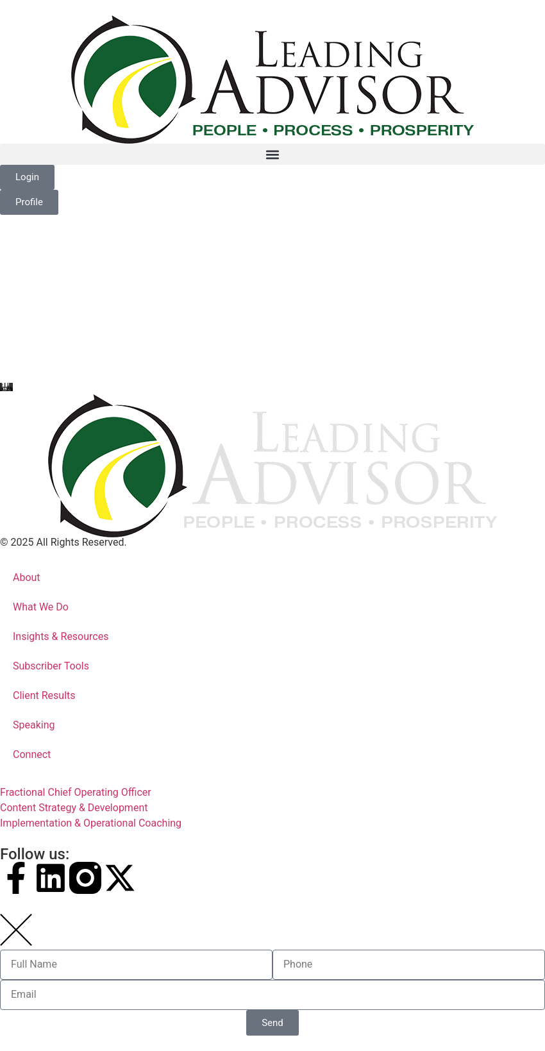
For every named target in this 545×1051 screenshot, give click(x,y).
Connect (32, 754)
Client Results (44, 695)
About (26, 577)
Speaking (34, 725)
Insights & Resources (60, 636)
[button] (272, 154)
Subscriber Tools (51, 666)
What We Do (41, 607)
